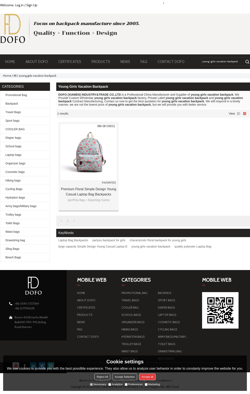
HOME (10, 62)
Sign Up (31, 5)
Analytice (115, 384)
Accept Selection (125, 376)
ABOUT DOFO (38, 61)
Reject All (102, 376)
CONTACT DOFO (171, 62)
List (239, 113)
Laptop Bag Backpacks (73, 240)
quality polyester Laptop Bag (193, 246)
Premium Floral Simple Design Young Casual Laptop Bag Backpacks (88, 191)
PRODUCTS (102, 61)
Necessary (98, 384)
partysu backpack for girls (108, 240)
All (15, 76)
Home (7, 76)
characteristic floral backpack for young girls (158, 240)
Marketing (152, 384)
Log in (19, 5)
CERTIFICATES (69, 62)
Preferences (134, 384)
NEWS (127, 61)
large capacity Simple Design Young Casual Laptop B (92, 246)
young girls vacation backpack (150, 246)
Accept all (147, 376)
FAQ (145, 61)
